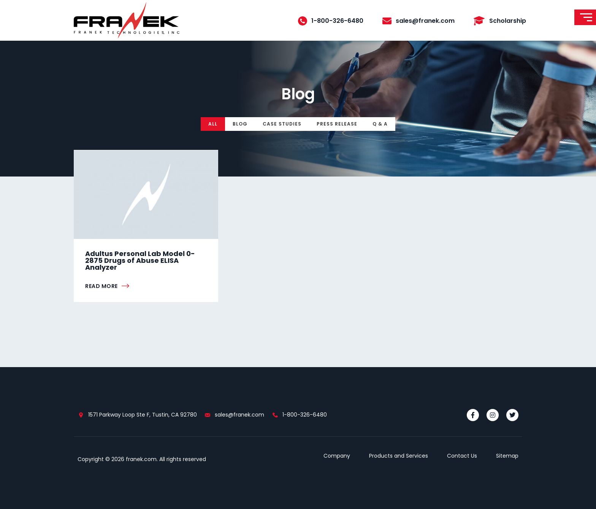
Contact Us (462, 456)
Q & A (380, 124)
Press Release (337, 124)
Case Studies (282, 124)
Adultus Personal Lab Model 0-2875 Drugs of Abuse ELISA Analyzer (140, 260)
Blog (240, 124)
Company (336, 456)
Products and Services (398, 456)
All (212, 124)
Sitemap (507, 456)
